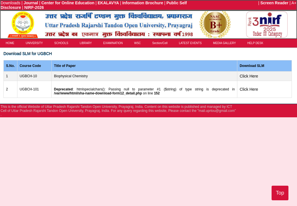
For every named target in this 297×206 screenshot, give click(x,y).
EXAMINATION (113, 43)
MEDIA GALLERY (224, 43)
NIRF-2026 (34, 7)
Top (280, 193)
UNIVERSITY (34, 43)
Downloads (10, 3)
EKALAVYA (108, 3)
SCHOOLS (61, 43)
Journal (31, 3)
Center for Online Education (68, 3)
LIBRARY (86, 43)
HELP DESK (255, 43)
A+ (293, 3)
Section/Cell (159, 43)
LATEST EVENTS (190, 43)
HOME (10, 43)
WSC (137, 43)
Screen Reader (274, 3)
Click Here (249, 76)
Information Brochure (142, 3)
